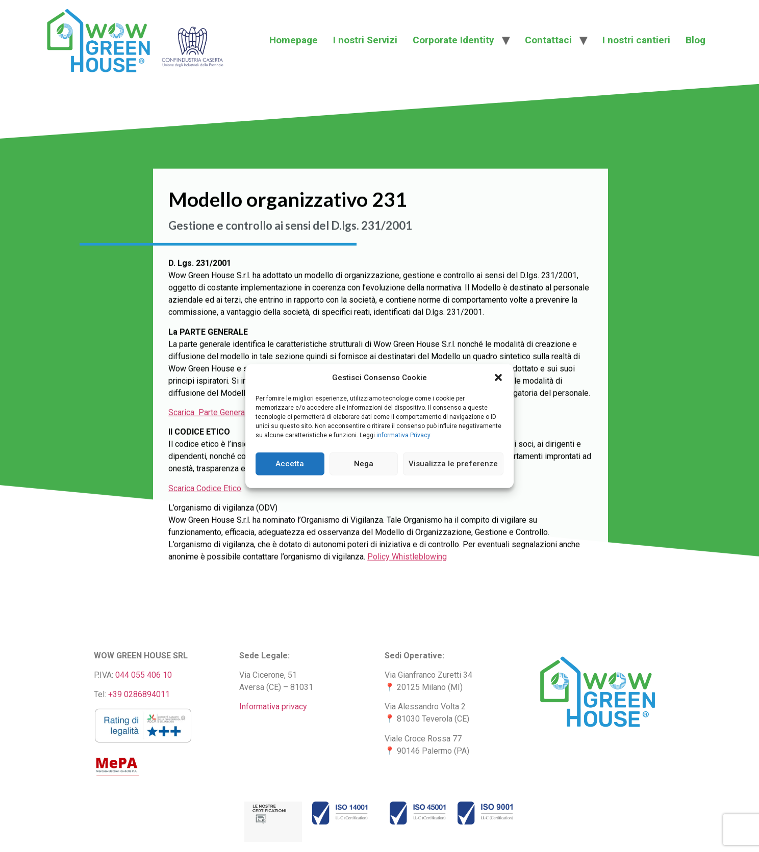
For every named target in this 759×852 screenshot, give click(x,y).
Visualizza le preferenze (453, 463)
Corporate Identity (453, 40)
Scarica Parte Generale (209, 445)
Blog (695, 40)
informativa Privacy (403, 434)
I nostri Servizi (365, 40)
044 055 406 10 (143, 675)
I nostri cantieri (636, 40)
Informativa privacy (273, 706)
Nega (363, 463)
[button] (498, 377)
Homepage (293, 40)
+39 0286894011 (139, 694)
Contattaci (548, 40)
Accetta (289, 463)
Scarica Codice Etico (204, 521)
